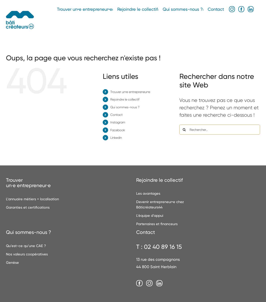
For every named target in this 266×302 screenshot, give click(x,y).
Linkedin (116, 138)
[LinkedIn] (159, 283)
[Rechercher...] (219, 130)
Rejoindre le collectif (124, 99)
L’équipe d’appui (149, 215)
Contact (116, 115)
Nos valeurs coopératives (27, 254)
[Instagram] (149, 283)
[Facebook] (139, 283)
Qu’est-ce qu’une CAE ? (26, 246)
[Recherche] (184, 130)
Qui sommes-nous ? (124, 107)
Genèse (12, 262)
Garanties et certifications (28, 207)
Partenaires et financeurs (157, 224)
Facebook (117, 130)
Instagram (117, 122)
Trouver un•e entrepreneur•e (130, 92)
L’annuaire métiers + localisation (32, 199)
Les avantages (148, 193)
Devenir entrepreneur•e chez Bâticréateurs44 (160, 204)
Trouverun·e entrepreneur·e (28, 182)
